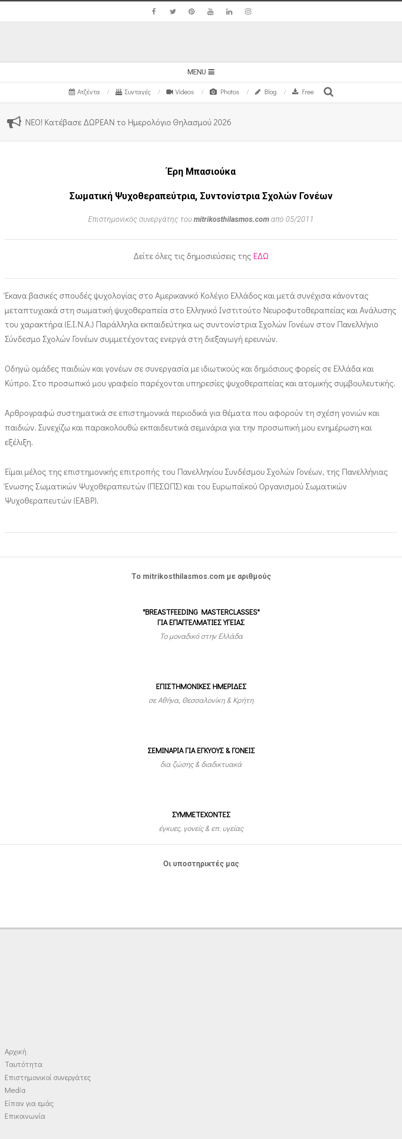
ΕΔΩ (261, 255)
